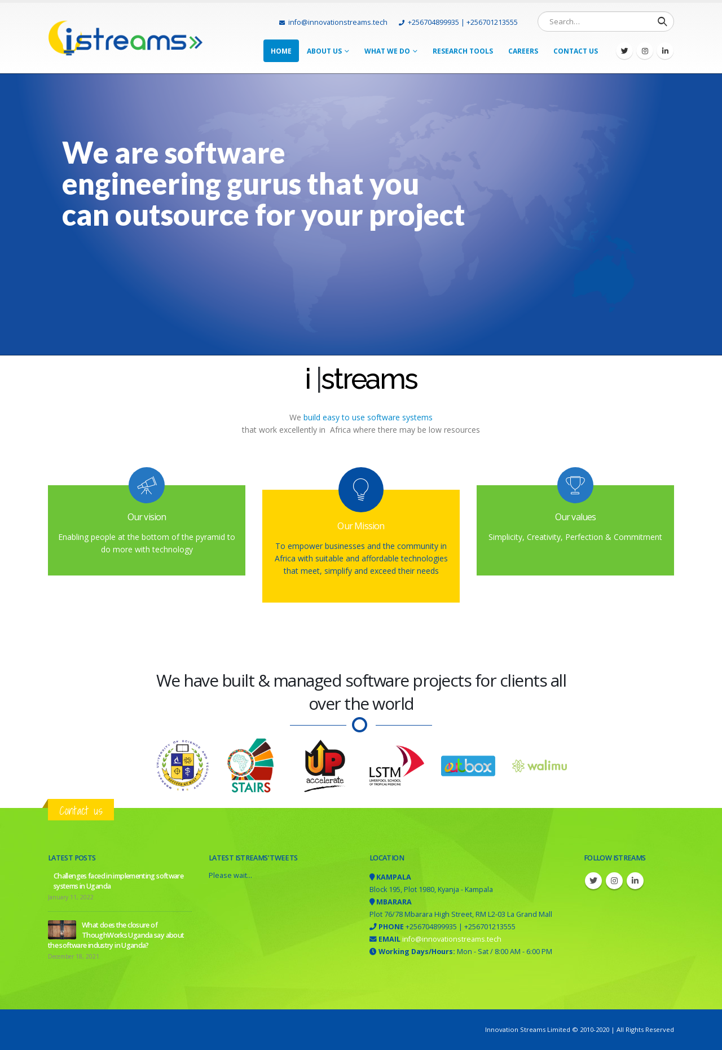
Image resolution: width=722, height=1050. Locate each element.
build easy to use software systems (367, 417)
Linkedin (635, 880)
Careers (523, 51)
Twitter (593, 880)
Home (281, 51)
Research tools (463, 51)
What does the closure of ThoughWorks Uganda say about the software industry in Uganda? (116, 935)
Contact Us (575, 51)
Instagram (614, 880)
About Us (324, 51)
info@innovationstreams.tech (333, 22)
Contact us (81, 810)
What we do (387, 51)
